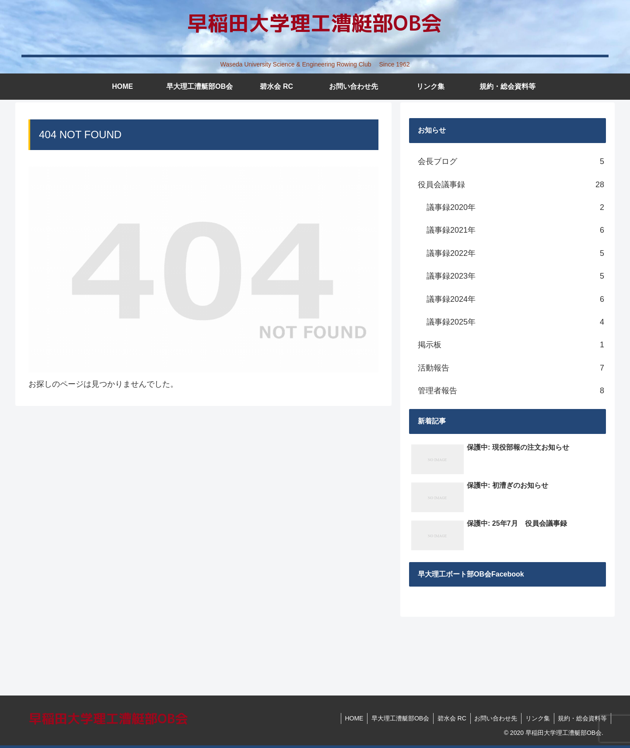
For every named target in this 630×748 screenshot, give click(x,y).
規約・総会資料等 (581, 718)
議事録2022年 (515, 253)
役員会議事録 (511, 185)
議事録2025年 (515, 322)
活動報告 (511, 368)
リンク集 (536, 718)
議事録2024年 (515, 299)
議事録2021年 (515, 230)
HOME (348, 718)
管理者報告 (511, 391)
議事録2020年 (515, 207)
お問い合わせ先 (493, 718)
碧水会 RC (448, 718)
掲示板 (511, 345)
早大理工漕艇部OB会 (395, 718)
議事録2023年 (515, 276)
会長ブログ (511, 161)
